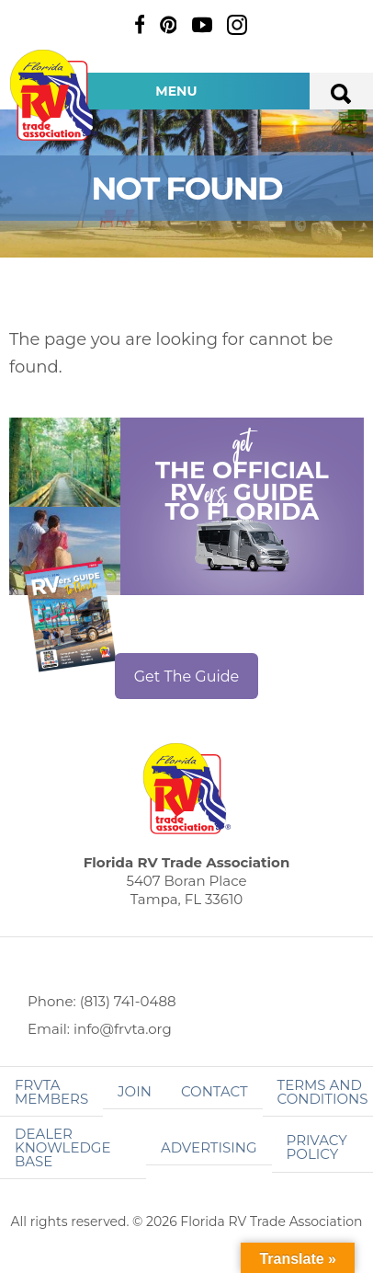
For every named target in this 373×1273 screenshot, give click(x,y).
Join (135, 1091)
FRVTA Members (51, 1091)
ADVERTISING (209, 1147)
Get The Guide (187, 676)
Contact (214, 1091)
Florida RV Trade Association (53, 95)
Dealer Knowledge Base (62, 1147)
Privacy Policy (317, 1147)
